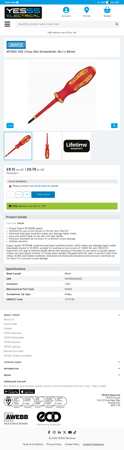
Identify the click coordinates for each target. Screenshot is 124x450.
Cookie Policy (72, 444)
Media (62, 375)
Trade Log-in (43, 194)
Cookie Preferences (93, 444)
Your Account (62, 362)
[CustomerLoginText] (66, 9)
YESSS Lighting (12, 346)
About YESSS (62, 315)
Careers (8, 328)
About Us (9, 319)
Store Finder (10, 324)
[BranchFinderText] (87, 11)
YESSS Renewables (14, 337)
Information (62, 368)
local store (41, 186)
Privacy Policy (54, 444)
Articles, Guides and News (18, 355)
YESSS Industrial (12, 333)
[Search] (117, 24)
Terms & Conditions (33, 444)
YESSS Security (12, 342)
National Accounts (14, 351)
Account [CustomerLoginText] (66, 16)
